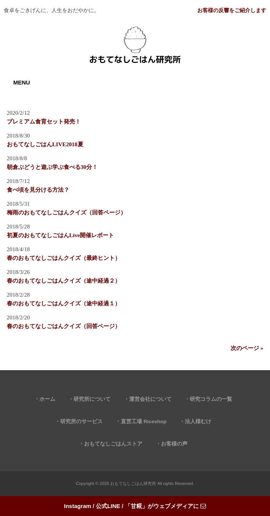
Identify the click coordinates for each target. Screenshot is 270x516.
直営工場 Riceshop (144, 421)
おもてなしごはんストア (113, 444)
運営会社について (150, 399)
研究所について (92, 399)
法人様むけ (198, 421)
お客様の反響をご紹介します (231, 10)
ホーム (47, 399)
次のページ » (247, 348)
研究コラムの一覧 (211, 399)
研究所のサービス (81, 421)
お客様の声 (174, 444)
